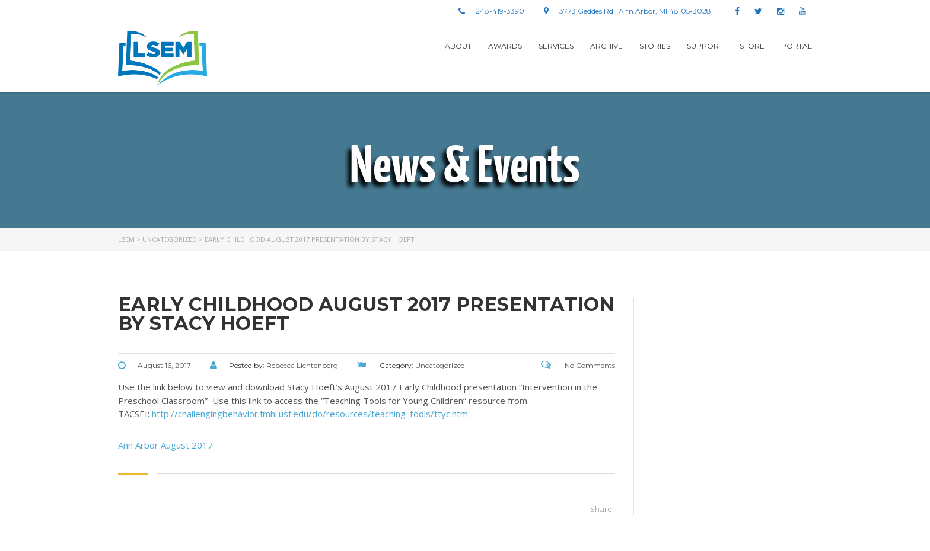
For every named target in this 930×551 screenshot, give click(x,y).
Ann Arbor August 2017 (165, 445)
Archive (606, 45)
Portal (796, 45)
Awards (505, 45)
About (458, 45)
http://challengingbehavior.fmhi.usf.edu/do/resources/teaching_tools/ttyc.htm (310, 413)
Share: (602, 509)
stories (654, 45)
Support (705, 45)
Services (556, 45)
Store (752, 45)
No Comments (578, 365)
